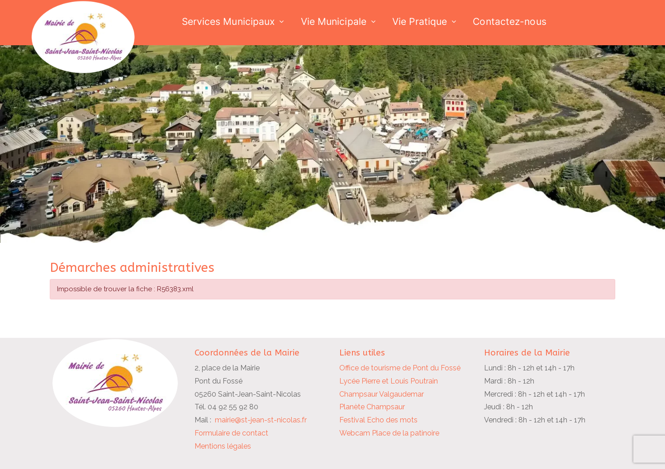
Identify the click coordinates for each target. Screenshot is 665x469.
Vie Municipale (333, 21)
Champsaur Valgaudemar (381, 394)
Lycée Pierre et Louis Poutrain (388, 381)
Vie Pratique (419, 21)
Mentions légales (223, 446)
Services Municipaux (228, 21)
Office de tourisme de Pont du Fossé (400, 368)
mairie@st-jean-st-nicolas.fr (261, 420)
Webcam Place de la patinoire (389, 433)
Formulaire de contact (231, 433)
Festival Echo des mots (378, 420)
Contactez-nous (509, 21)
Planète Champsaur (372, 407)
